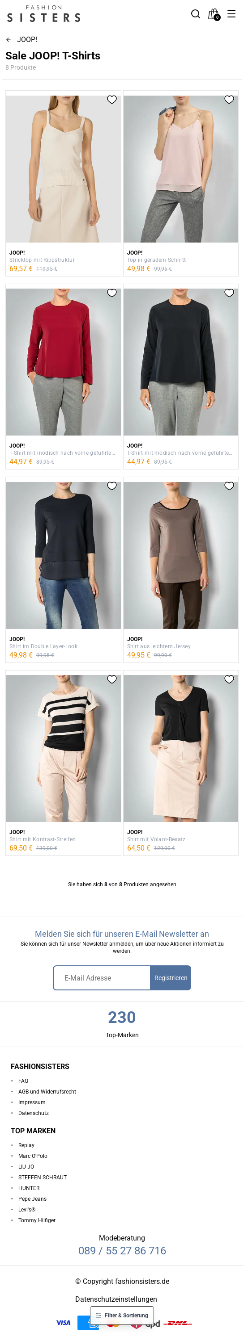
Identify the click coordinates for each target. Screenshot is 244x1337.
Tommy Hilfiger (37, 1220)
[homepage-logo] (54, 14)
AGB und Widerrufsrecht (47, 1092)
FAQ (23, 1081)
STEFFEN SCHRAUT (42, 1177)
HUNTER (28, 1188)
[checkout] (213, 13)
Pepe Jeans (32, 1199)
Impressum (32, 1102)
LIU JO (26, 1167)
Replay (26, 1145)
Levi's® (26, 1210)
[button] (231, 13)
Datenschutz (33, 1113)
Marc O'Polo (32, 1156)
